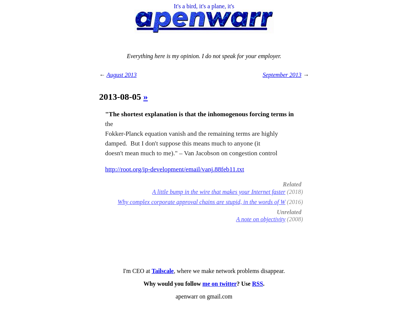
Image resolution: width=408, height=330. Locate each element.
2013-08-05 (121, 97)
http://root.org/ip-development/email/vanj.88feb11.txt (174, 169)
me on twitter (219, 283)
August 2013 (121, 75)
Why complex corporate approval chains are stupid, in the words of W (201, 202)
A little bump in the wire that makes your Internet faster (218, 192)
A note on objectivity (260, 219)
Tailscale (163, 271)
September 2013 (282, 75)
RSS (257, 283)
